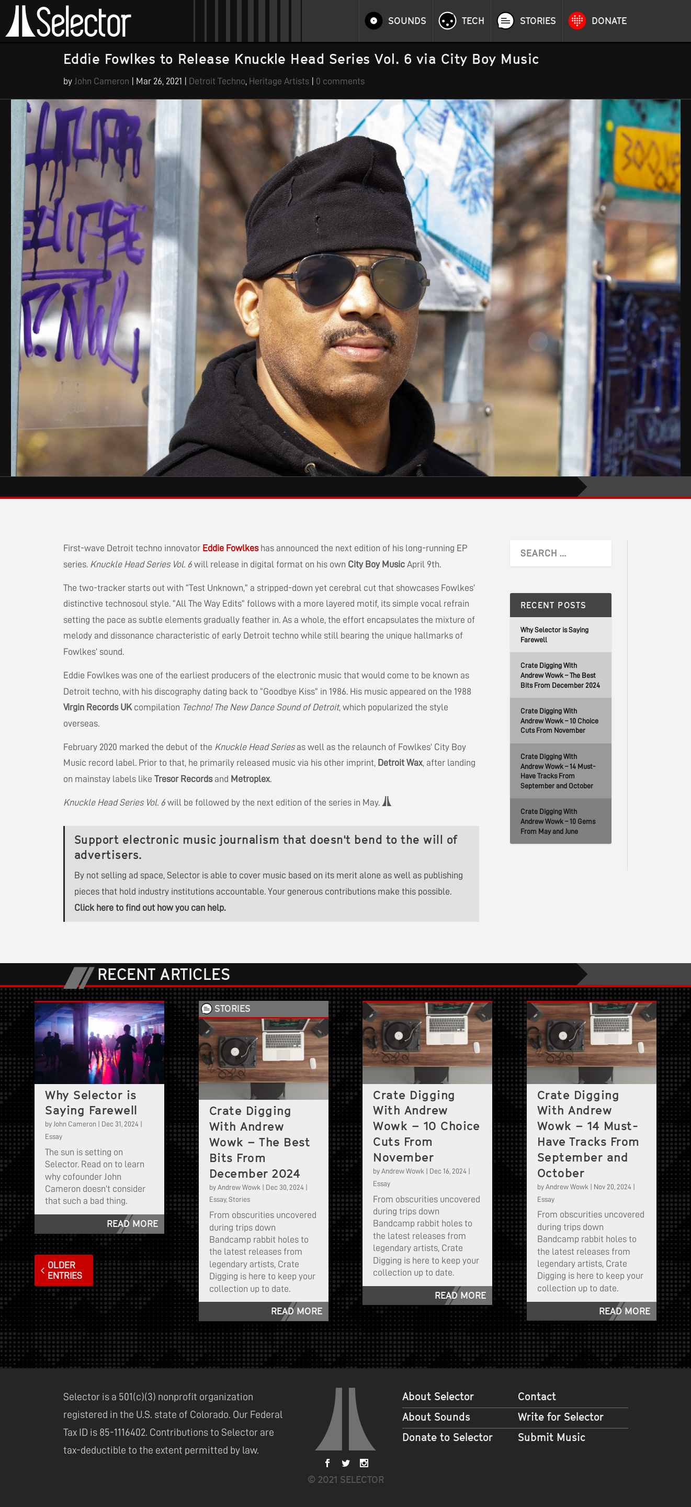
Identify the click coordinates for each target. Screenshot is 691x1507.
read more (132, 1223)
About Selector (438, 1396)
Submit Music (551, 1437)
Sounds (407, 21)
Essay (53, 1136)
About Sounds (436, 1417)
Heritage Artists (279, 81)
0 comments (340, 81)
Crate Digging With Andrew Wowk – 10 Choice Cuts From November (559, 720)
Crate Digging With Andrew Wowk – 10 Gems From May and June (557, 821)
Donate (609, 21)
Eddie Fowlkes (230, 548)
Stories (538, 21)
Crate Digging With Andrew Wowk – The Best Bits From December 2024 (560, 675)
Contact (537, 1396)
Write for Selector (561, 1417)
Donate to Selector (447, 1437)
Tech (473, 21)
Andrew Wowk (239, 1187)
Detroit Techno (217, 81)
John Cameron (101, 81)
